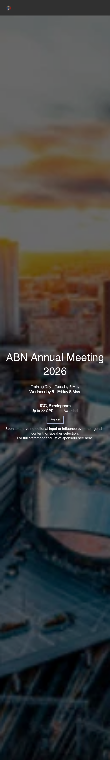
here (88, 438)
